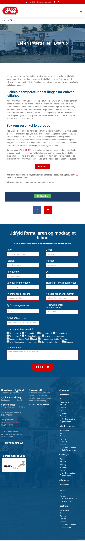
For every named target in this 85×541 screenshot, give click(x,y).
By (47, 272)
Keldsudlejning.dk (14, 423)
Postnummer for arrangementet (54, 306)
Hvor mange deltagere (18, 294)
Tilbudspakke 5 (15, 337)
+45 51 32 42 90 (26, 150)
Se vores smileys (14, 443)
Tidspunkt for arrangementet (61, 283)
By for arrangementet (18, 306)
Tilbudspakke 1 (15, 334)
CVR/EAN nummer (16, 319)
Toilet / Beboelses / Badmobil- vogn (23, 343)
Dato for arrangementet (19, 283)
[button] (81, 11)
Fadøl (34, 340)
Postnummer (13, 272)
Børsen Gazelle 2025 (14, 456)
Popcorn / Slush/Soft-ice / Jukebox (54, 340)
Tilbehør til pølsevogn (33, 337)
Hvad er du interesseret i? (20, 330)
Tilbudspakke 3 (46, 334)
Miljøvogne (68, 343)
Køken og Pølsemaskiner (54, 337)
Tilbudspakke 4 (61, 334)
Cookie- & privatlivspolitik (39, 405)
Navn (9, 250)
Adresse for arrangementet (60, 294)
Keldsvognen (15, 434)
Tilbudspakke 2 (30, 334)
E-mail (49, 250)
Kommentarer (14, 348)
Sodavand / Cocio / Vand (19, 340)
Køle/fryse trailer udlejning (50, 343)
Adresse (50, 261)
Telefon (11, 261)
